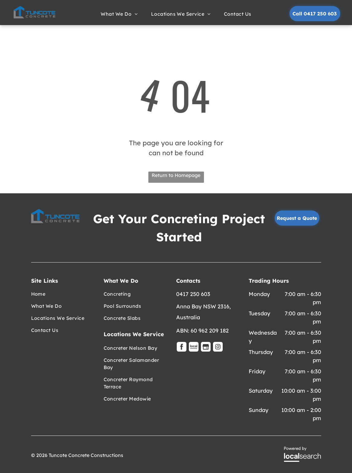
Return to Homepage (176, 175)
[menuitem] (120, 14)
